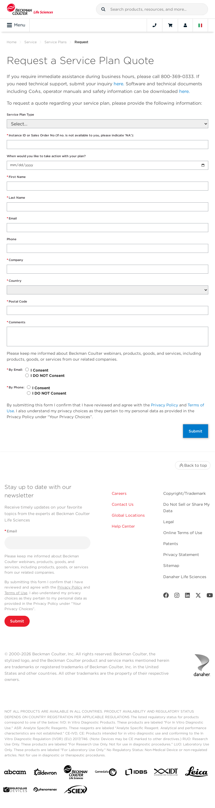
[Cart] (170, 25)
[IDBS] (136, 773)
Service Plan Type (20, 114)
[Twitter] (198, 596)
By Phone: (15, 387)
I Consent (39, 370)
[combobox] (152, 9)
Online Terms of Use (182, 532)
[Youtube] (210, 596)
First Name (16, 177)
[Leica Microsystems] (196, 773)
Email (12, 218)
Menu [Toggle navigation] (16, 25)
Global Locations (128, 515)
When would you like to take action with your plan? (46, 156)
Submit (195, 431)
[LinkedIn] (187, 596)
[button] (103, 9)
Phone (12, 239)
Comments (16, 322)
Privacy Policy (164, 405)
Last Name (16, 197)
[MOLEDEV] (15, 790)
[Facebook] (166, 596)
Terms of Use (15, 593)
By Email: (15, 369)
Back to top (193, 465)
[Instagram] (176, 596)
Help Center (123, 526)
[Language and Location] (200, 25)
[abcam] (15, 773)
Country (14, 280)
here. (119, 83)
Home (12, 42)
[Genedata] (106, 773)
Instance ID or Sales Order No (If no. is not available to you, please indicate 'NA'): (70, 135)
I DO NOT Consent (47, 376)
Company (15, 260)
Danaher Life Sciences (184, 576)
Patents (170, 543)
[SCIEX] (75, 791)
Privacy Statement (181, 554)
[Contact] (154, 25)
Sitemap (171, 565)
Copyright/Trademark (184, 493)
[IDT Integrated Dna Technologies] (166, 773)
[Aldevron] (45, 773)
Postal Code (17, 301)
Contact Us (123, 504)
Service (30, 42)
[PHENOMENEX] (45, 791)
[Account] (185, 25)
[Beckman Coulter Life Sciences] (75, 773)
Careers (119, 493)
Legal (168, 521)
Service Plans (56, 42)
